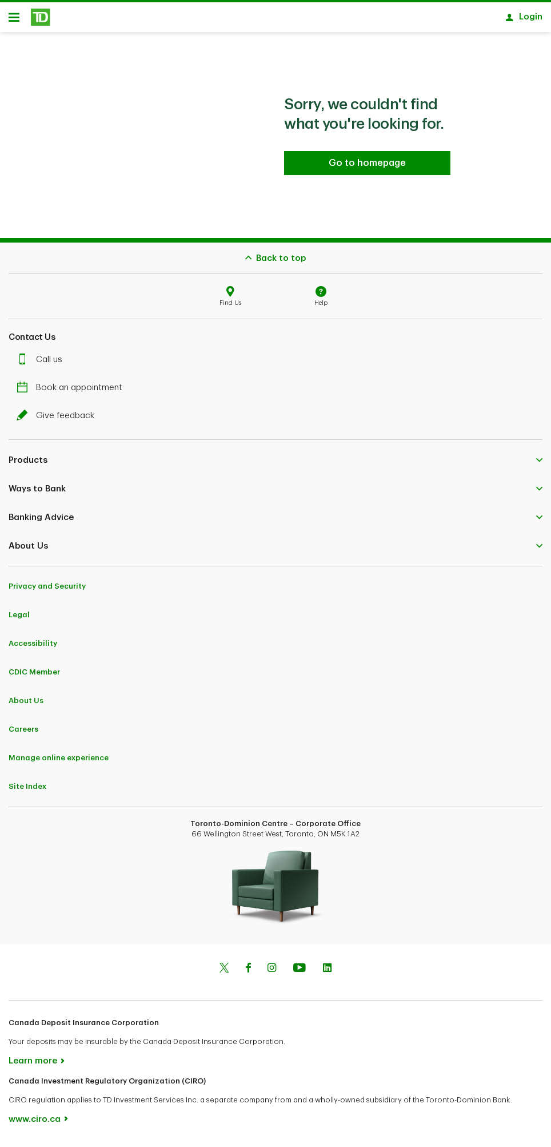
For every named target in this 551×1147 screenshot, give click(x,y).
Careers (23, 733)
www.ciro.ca (35, 1123)
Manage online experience (59, 761)
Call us (42, 363)
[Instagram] (271, 973)
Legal (19, 618)
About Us (26, 704)
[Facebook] (248, 973)
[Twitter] (224, 973)
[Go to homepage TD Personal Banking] (367, 167)
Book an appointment (72, 391)
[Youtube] (299, 973)
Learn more (33, 1065)
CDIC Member (34, 676)
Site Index (27, 790)
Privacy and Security (47, 590)
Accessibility (33, 647)
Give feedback (58, 419)
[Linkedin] (327, 973)
